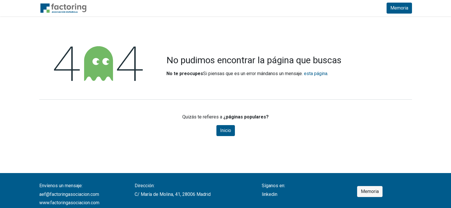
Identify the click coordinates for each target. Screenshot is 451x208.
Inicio (225, 130)
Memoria (399, 8)
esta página (315, 73)
